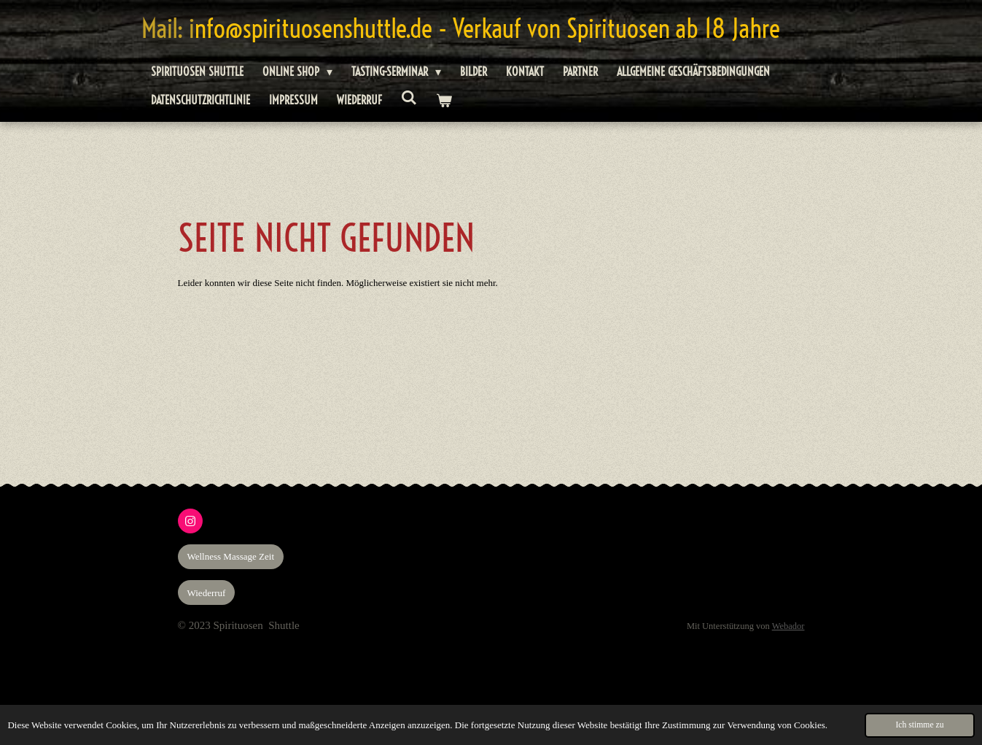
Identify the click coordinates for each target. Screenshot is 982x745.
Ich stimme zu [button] (919, 725)
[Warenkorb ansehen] (443, 100)
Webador (788, 626)
